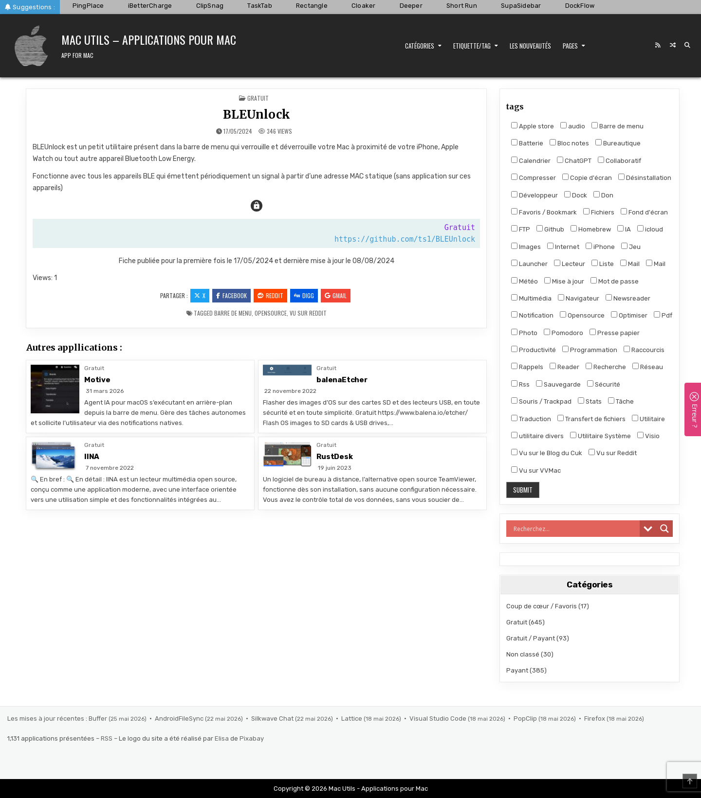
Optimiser (629, 315)
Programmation (589, 350)
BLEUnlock (256, 114)
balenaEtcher (342, 379)
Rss (520, 384)
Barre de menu (233, 313)
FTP (520, 229)
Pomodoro (563, 333)
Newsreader (628, 298)
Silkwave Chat (273, 718)
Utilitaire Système (600, 436)
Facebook (231, 295)
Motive (97, 379)
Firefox (595, 718)
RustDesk (334, 456)
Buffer (99, 718)
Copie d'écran (587, 177)
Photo (524, 333)
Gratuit (258, 98)
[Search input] (575, 528)
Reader (564, 367)
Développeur (534, 195)
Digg (304, 295)
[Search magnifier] (664, 528)
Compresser (533, 177)
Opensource (271, 313)
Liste (602, 263)
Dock (575, 195)
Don (603, 195)
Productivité (533, 350)
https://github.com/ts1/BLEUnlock (404, 239)
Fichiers (598, 212)
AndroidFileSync (180, 718)
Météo (524, 281)
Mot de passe (614, 281)
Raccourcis (644, 350)
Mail (630, 263)
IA (624, 229)
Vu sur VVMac (536, 470)
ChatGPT (574, 160)
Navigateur (578, 298)
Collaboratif (619, 160)
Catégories (419, 46)
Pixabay (252, 738)
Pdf (663, 315)
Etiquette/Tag (472, 46)
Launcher (529, 263)
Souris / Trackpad (541, 401)
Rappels (527, 367)
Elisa (222, 738)
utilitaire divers (537, 436)
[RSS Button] (658, 45)
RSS (106, 738)
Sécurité (603, 384)
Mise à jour (564, 281)
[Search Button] (687, 45)
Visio (648, 436)
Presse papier (615, 333)
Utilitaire (648, 419)
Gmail (336, 295)
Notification (532, 315)
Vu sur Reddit (308, 313)
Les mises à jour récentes (45, 718)
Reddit (270, 295)
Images (526, 246)
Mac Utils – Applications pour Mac (148, 39)
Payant (517, 670)
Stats (590, 401)
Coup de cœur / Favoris (541, 606)
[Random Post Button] (672, 45)
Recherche (606, 367)
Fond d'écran (644, 212)
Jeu (631, 246)
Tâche (621, 401)
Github (550, 229)
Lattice (352, 718)
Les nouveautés (530, 46)
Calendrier (531, 160)
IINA (91, 456)
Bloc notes (569, 143)
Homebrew (591, 229)
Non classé (522, 654)
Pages (570, 46)
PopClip (526, 718)
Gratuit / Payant (530, 638)
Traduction (531, 419)
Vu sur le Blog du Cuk (546, 453)
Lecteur (569, 263)
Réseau (647, 367)
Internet (563, 246)
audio (572, 126)
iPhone (600, 246)
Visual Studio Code (438, 718)
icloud (650, 229)
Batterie (527, 143)
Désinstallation (644, 177)
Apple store (532, 126)
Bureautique (618, 143)
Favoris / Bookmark (544, 212)
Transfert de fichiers (591, 419)
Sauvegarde (558, 384)
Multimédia (531, 298)
